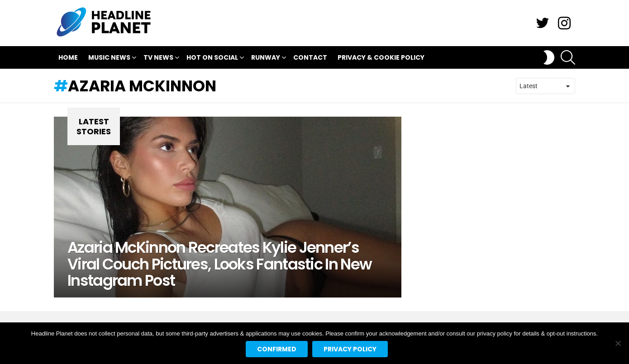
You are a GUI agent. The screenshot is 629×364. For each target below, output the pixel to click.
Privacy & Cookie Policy (381, 57)
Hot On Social (212, 58)
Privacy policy (350, 349)
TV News (158, 58)
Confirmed (276, 349)
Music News (109, 58)
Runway (265, 58)
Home (68, 57)
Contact (310, 57)
